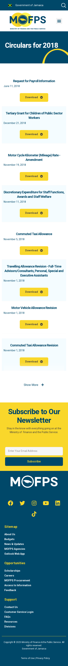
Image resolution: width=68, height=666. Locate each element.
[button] (59, 21)
